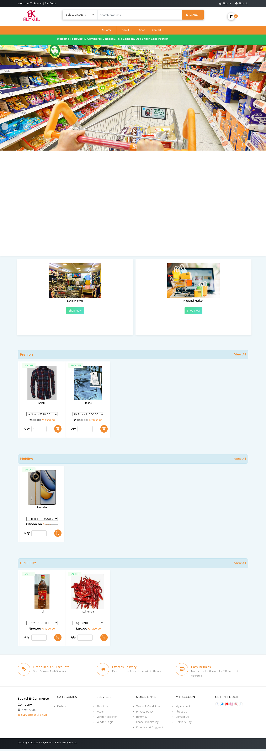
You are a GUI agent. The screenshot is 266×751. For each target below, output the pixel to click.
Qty (27, 432)
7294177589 (27, 711)
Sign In (225, 3)
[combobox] (80, 15)
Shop (142, 29)
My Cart (238, 16)
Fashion (61, 708)
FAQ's (100, 713)
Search (192, 14)
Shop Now (75, 314)
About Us (127, 29)
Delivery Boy (184, 723)
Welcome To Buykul (30, 3)
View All (240, 354)
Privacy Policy (145, 713)
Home (106, 29)
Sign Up (241, 3)
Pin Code (50, 3)
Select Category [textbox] (76, 14)
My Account (183, 708)
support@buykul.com (33, 716)
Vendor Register (107, 718)
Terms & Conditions (148, 708)
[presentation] (12, 143)
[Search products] (139, 15)
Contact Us (158, 29)
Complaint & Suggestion (151, 729)
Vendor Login (105, 723)
